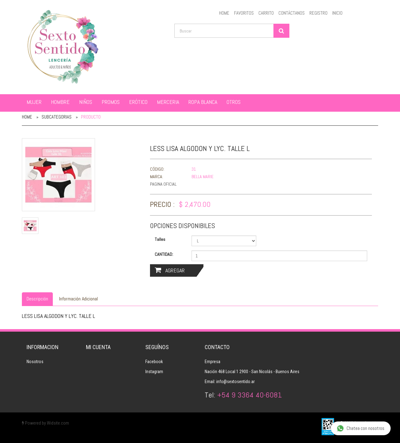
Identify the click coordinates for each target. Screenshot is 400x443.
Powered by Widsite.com (45, 423)
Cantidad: (164, 254)
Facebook (154, 361)
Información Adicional (78, 298)
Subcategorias (57, 117)
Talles (160, 239)
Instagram (154, 371)
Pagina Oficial (163, 184)
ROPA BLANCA (202, 101)
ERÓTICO (138, 101)
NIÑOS (85, 101)
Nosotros (35, 361)
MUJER (34, 101)
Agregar (170, 270)
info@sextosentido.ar (235, 381)
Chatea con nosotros (360, 428)
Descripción (37, 298)
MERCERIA (168, 101)
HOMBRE (60, 101)
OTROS (234, 101)
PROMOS (111, 101)
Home (27, 117)
